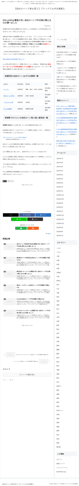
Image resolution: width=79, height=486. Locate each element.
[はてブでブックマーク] (43, 215)
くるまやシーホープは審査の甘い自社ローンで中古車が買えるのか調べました (66, 70)
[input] (66, 39)
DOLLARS (10, 181)
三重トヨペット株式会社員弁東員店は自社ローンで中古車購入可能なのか (66, 79)
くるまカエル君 (8, 102)
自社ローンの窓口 (9, 96)
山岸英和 (72, 123)
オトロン (6, 89)
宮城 (4, 181)
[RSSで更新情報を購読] (28, 228)
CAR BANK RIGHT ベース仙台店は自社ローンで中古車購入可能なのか (66, 54)
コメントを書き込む (27, 376)
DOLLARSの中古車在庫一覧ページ (13, 59)
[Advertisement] (27, 197)
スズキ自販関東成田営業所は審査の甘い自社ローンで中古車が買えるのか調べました (66, 120)
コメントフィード (62, 467)
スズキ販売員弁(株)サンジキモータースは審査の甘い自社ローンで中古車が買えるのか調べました (66, 89)
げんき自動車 (7, 109)
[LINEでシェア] (19, 219)
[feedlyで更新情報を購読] (25, 228)
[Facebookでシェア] (27, 215)
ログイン (59, 459)
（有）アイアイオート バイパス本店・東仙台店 (14, 137)
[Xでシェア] (11, 215)
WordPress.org (61, 472)
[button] (35, 219)
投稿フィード (60, 463)
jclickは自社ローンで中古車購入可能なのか (66, 63)
